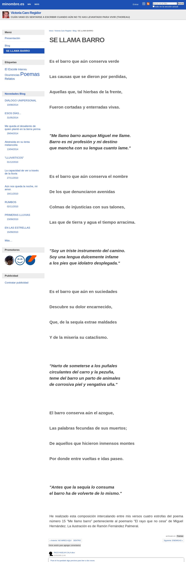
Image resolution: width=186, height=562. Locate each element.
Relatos (10, 78)
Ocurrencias (12, 74)
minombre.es (13, 4)
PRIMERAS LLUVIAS (23, 217)
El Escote (11, 69)
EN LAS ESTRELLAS (23, 230)
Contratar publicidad (16, 282)
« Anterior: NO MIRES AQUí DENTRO (65, 540)
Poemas (180, 536)
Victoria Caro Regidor (26, 13)
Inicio (51, 31)
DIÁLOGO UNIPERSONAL (23, 103)
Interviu (22, 69)
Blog (74, 31)
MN (29, 4)
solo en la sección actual (166, 6)
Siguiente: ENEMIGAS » (173, 540)
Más (37, 4)
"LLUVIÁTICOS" (23, 160)
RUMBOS (23, 204)
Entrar (136, 4)
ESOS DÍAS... (23, 115)
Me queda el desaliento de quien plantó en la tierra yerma (23, 130)
